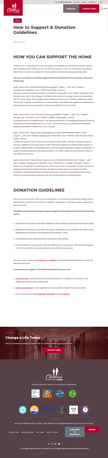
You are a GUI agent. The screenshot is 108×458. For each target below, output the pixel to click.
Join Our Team (52, 432)
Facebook (41, 294)
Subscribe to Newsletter (75, 432)
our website (65, 294)
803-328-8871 (49, 423)
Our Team (40, 432)
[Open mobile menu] (104, 8)
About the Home (27, 432)
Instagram (50, 294)
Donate (92, 429)
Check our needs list (24, 288)
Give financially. (22, 278)
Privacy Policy (14, 432)
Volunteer (71, 8)
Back (18, 20)
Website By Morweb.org (79, 448)
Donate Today (89, 8)
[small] (49, 444)
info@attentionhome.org (67, 423)
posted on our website (46, 260)
